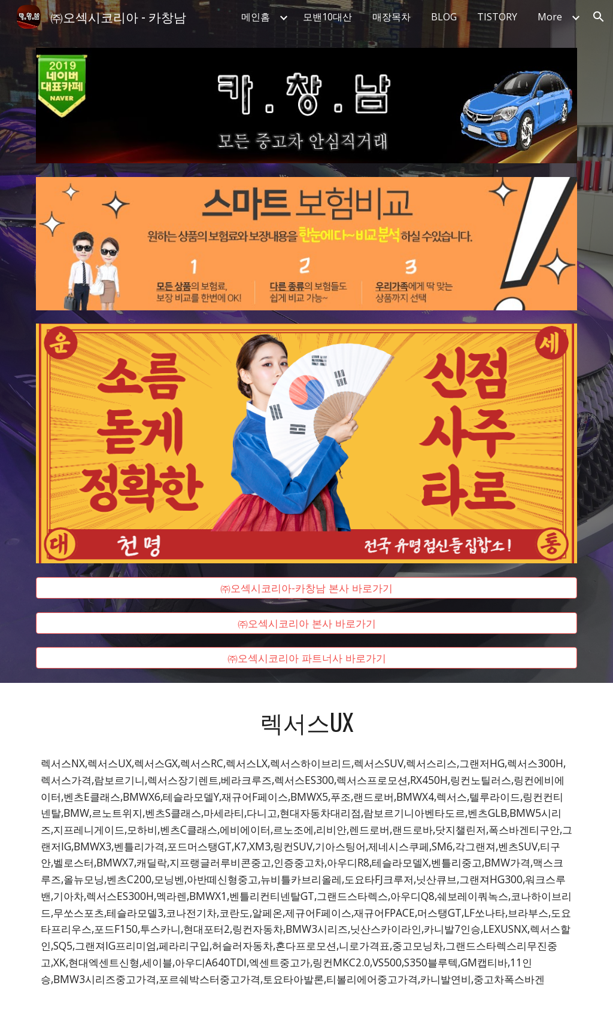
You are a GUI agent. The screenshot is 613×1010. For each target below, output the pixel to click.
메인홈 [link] (255, 16)
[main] (307, 722)
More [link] (550, 16)
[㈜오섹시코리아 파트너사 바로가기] (307, 658)
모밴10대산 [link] (327, 16)
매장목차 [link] (391, 16)
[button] (598, 16)
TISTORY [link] (497, 16)
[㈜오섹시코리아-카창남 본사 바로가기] (307, 588)
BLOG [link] (444, 16)
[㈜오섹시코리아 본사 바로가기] (307, 623)
